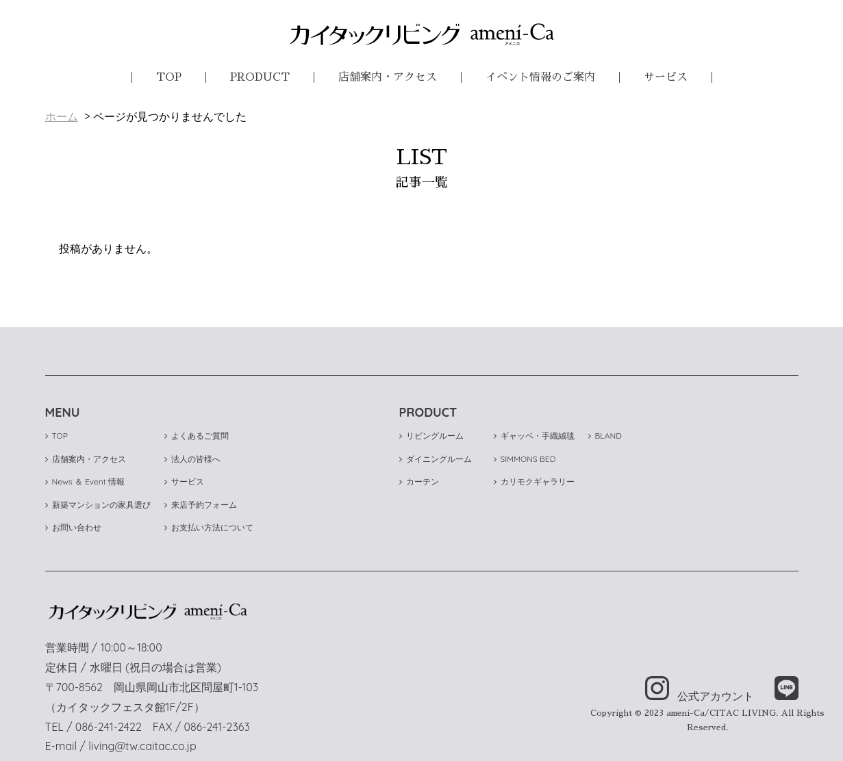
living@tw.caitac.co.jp (142, 746)
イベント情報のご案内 (540, 77)
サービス (666, 77)
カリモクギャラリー (534, 481)
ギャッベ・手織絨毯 (534, 435)
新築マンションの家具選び (98, 505)
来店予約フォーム (200, 505)
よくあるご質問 (196, 435)
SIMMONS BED (525, 459)
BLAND (605, 435)
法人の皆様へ (192, 459)
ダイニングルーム (435, 459)
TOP (168, 77)
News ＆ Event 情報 (85, 481)
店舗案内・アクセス (387, 77)
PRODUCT (260, 77)
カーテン (419, 481)
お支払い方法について (208, 527)
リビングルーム (431, 435)
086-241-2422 (108, 727)
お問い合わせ (73, 527)
